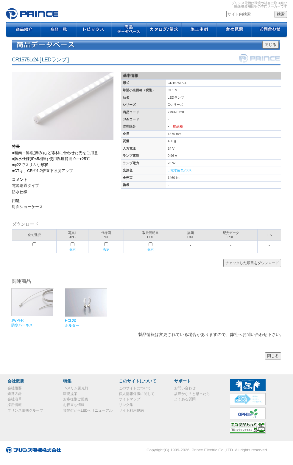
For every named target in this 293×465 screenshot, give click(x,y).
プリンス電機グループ (25, 410)
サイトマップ (129, 399)
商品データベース (128, 30)
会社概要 (234, 30)
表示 (72, 249)
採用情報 (14, 405)
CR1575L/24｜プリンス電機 (32, 13)
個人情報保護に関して (137, 394)
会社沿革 (14, 399)
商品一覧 (58, 30)
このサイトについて (135, 388)
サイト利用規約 (131, 410)
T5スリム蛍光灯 (75, 388)
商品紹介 (23, 30)
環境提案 (70, 394)
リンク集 (126, 405)
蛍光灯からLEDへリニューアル (88, 410)
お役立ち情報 (74, 405)
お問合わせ (269, 30)
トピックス (93, 30)
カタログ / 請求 (164, 30)
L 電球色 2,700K (179, 170)
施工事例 (199, 30)
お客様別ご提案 (75, 399)
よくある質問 (185, 399)
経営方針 (14, 394)
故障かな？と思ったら (192, 394)
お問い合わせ (185, 388)
